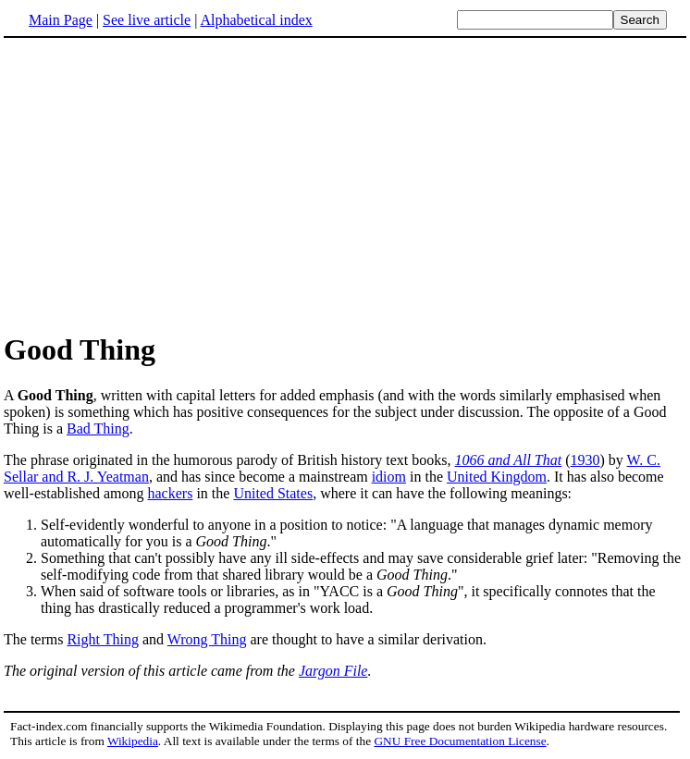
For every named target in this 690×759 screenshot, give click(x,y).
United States (273, 493)
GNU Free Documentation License (460, 741)
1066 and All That (507, 460)
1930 (585, 460)
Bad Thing (98, 428)
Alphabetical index (256, 20)
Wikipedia (132, 741)
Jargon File (333, 671)
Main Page (60, 20)
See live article (147, 20)
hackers (170, 493)
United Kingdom (497, 476)
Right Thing (103, 639)
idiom (389, 476)
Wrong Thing (207, 639)
